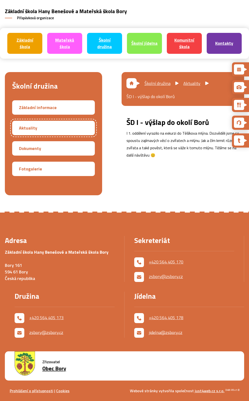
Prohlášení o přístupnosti (31, 391)
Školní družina (157, 83)
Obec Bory (54, 368)
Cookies (63, 391)
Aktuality (191, 83)
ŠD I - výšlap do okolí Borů (150, 96)
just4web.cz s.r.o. (209, 391)
